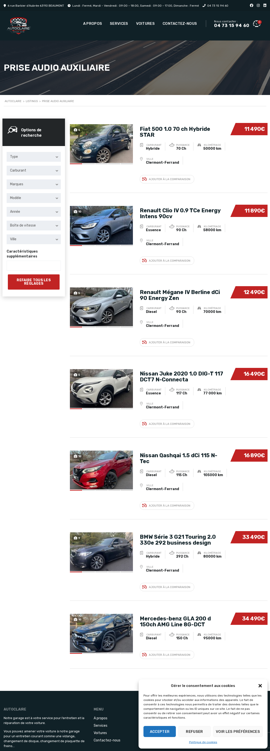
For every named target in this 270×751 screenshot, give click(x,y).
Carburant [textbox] (18, 170)
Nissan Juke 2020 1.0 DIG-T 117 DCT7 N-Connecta (181, 364)
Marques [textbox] (16, 184)
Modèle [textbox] (15, 198)
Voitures (145, 23)
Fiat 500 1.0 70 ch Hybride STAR (175, 129)
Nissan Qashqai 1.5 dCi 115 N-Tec (178, 442)
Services (119, 23)
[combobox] (34, 157)
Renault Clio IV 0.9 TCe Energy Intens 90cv (180, 207)
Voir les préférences (238, 731)
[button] (260, 685)
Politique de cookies (203, 742)
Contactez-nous (180, 23)
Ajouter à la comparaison (166, 176)
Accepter (159, 731)
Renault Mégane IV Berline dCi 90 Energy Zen (180, 286)
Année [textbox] (15, 212)
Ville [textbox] (13, 239)
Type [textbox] (14, 157)
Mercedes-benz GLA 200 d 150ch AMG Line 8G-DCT (175, 599)
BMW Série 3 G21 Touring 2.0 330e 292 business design (178, 520)
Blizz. (133, 743)
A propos (92, 23)
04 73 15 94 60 (217, 5)
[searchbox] (12, 265)
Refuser (194, 731)
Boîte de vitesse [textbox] (23, 225)
